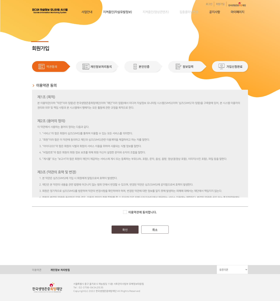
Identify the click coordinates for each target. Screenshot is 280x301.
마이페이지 (237, 12)
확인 (125, 230)
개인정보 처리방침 (60, 270)
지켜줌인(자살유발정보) (117, 12)
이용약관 (36, 270)
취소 (155, 230)
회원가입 (220, 4)
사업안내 (87, 12)
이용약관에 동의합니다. (142, 212)
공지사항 (214, 12)
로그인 (209, 4)
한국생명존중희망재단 (50, 10)
